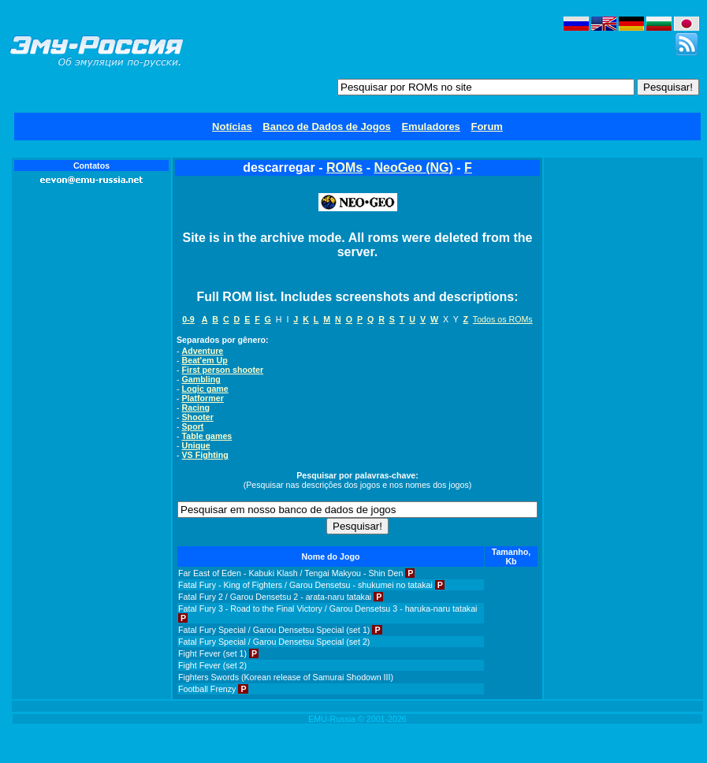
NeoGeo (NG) (413, 167)
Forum (486, 126)
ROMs (344, 167)
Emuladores (430, 126)
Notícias (232, 126)
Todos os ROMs (503, 319)
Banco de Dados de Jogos (326, 126)
